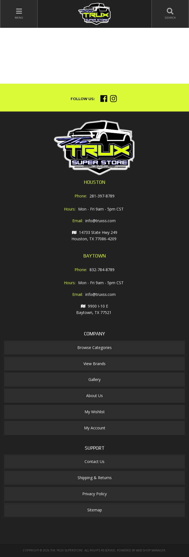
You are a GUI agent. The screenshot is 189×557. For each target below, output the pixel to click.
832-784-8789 (102, 269)
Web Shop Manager (150, 550)
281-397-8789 (102, 196)
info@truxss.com (100, 220)
